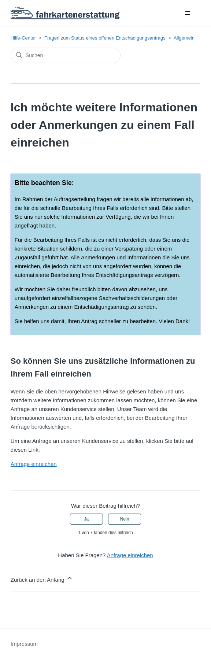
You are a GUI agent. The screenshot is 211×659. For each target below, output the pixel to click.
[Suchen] (65, 55)
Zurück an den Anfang (42, 578)
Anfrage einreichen (34, 464)
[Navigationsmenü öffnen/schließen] (187, 13)
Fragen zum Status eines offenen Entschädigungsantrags (105, 38)
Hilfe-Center (23, 38)
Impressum (24, 644)
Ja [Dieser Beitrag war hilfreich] (86, 519)
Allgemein (184, 38)
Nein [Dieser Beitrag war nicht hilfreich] (124, 519)
